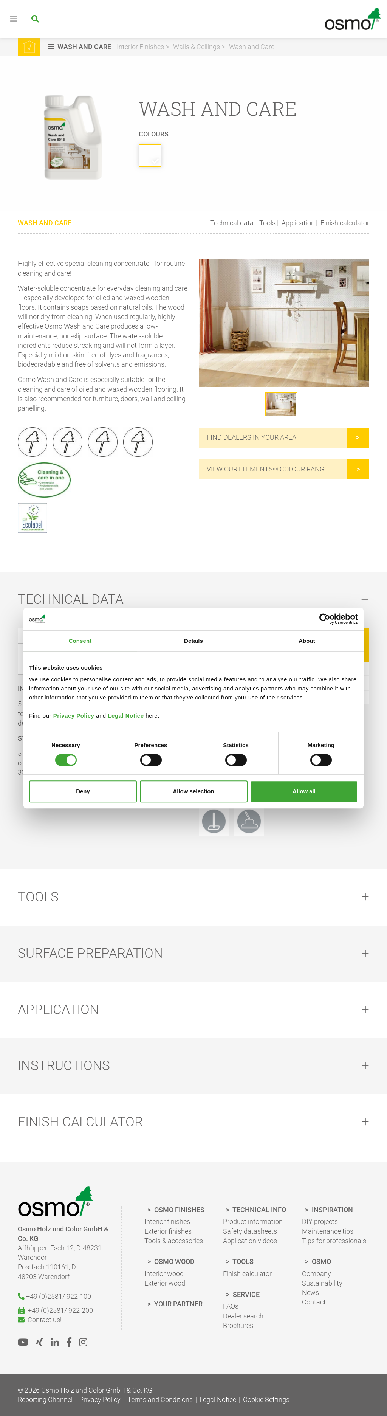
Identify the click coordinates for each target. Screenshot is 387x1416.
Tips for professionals (334, 1241)
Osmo (320, 1262)
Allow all (304, 791)
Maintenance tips (327, 1232)
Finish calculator (344, 223)
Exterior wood (164, 1283)
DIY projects (320, 1222)
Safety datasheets (250, 1232)
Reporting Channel (45, 1400)
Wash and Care (251, 47)
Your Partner (178, 1304)
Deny (83, 791)
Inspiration (331, 1210)
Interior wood (164, 1274)
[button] (80, 47)
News (310, 1293)
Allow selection (193, 791)
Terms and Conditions (160, 1400)
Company (316, 1274)
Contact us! (40, 1320)
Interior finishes (167, 1222)
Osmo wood (174, 1262)
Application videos (250, 1241)
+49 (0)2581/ (54, 1297)
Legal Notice (126, 715)
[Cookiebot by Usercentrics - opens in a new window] (325, 619)
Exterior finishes (168, 1232)
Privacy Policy (73, 715)
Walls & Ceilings (196, 47)
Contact (314, 1302)
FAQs (230, 1307)
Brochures (238, 1326)
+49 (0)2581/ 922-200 (55, 1311)
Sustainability (322, 1283)
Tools (267, 223)
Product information (253, 1222)
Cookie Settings (266, 1400)
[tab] (193, 600)
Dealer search (243, 1316)
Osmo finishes (178, 1210)
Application (297, 223)
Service (245, 1295)
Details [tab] (193, 640)
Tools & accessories (173, 1241)
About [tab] (307, 640)
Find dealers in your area (251, 438)
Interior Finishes (140, 47)
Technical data (232, 223)
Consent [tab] (80, 640)
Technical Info (258, 1210)
